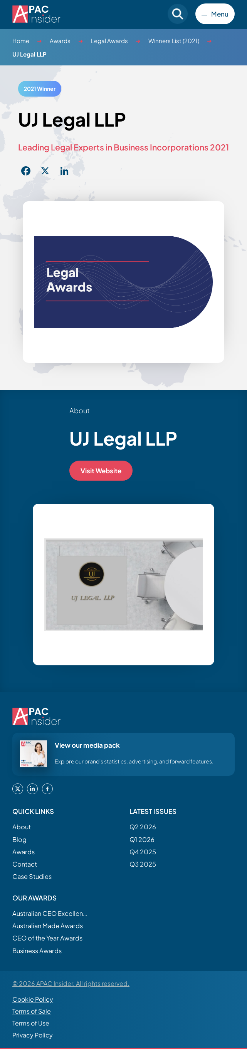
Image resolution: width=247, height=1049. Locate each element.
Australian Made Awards (47, 926)
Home (20, 40)
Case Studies (32, 876)
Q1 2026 (142, 839)
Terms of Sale (31, 1011)
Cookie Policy (32, 999)
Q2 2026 (142, 827)
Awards (60, 40)
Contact (24, 864)
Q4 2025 (142, 852)
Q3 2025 (142, 864)
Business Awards (37, 951)
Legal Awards (109, 40)
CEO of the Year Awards (47, 938)
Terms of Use (30, 1023)
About (21, 827)
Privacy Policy (32, 1035)
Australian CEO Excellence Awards (50, 913)
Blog (19, 839)
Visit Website (101, 470)
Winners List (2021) (173, 40)
